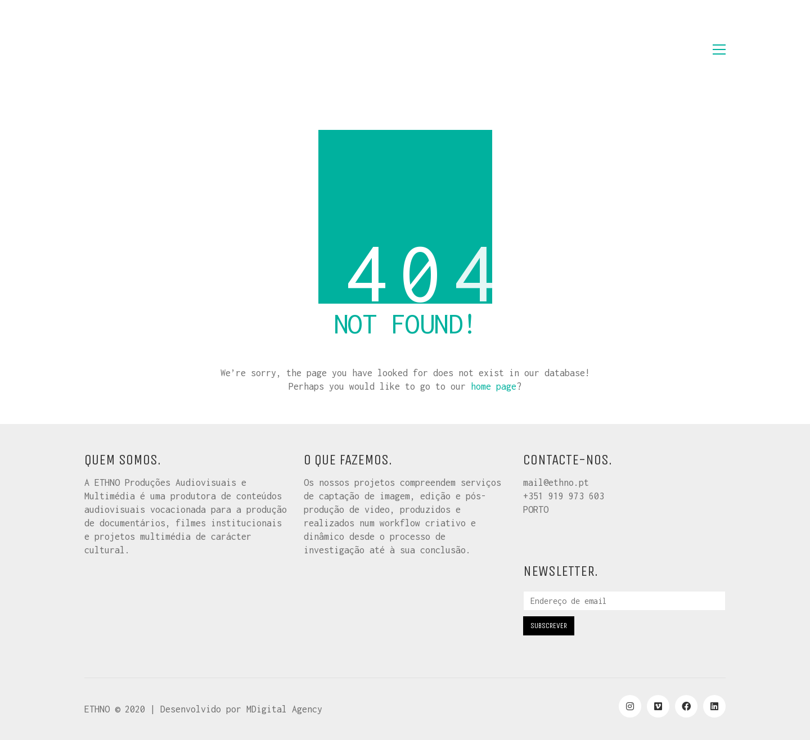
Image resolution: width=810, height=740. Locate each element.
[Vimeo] (658, 706)
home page (493, 386)
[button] (719, 49)
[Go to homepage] (140, 49)
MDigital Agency (284, 709)
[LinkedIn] (714, 706)
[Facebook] (686, 706)
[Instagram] (630, 706)
